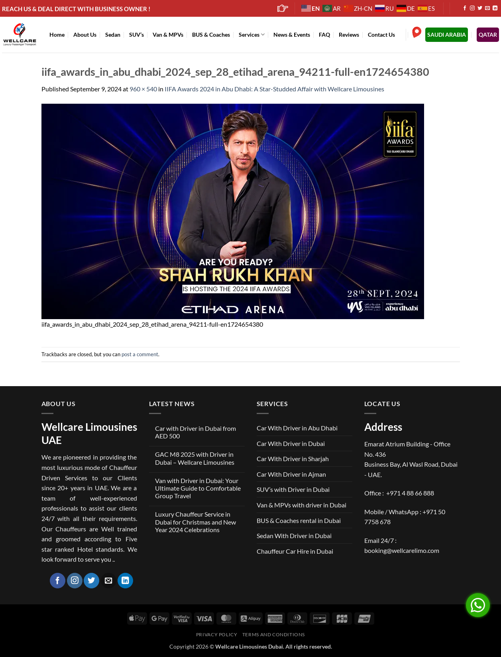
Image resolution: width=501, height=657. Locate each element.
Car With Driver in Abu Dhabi (297, 428)
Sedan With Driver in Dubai (294, 535)
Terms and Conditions (273, 634)
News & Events (291, 34)
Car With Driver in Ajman (291, 474)
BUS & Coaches (211, 34)
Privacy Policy (217, 634)
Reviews (349, 34)
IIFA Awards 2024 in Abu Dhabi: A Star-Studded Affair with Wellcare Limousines (274, 89)
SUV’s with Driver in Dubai (293, 489)
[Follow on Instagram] (472, 8)
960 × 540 (143, 89)
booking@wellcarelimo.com (401, 550)
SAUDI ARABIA (446, 34)
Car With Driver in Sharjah (293, 458)
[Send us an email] (487, 8)
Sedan (112, 34)
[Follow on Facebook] (464, 8)
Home (57, 34)
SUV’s (136, 34)
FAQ (324, 34)
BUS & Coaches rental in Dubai (299, 520)
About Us (84, 34)
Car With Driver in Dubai (291, 443)
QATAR (488, 34)
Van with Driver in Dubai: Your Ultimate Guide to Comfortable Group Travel (198, 488)
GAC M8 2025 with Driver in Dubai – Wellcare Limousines (194, 458)
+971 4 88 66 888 (410, 493)
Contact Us (381, 34)
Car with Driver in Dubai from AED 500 (195, 432)
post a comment (140, 354)
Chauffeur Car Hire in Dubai (295, 551)
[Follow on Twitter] (479, 8)
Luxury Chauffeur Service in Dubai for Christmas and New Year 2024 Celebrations (195, 521)
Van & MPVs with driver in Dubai (301, 505)
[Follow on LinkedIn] (495, 8)
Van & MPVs (168, 34)
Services (252, 34)
